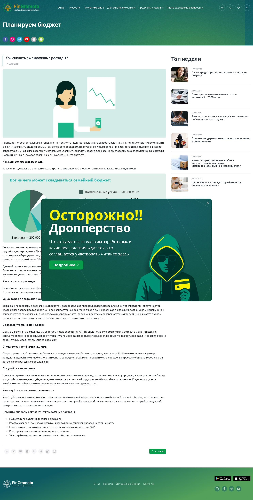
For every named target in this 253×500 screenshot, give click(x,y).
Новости (74, 7)
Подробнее (67, 265)
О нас (60, 7)
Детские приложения (128, 483)
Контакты (148, 483)
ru (221, 7)
